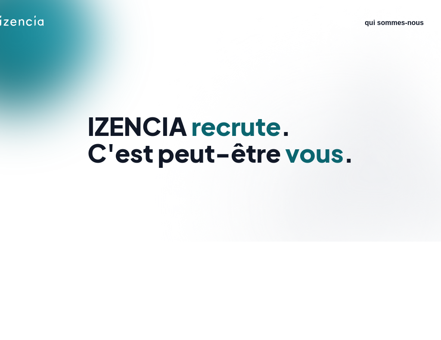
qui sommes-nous (394, 22)
